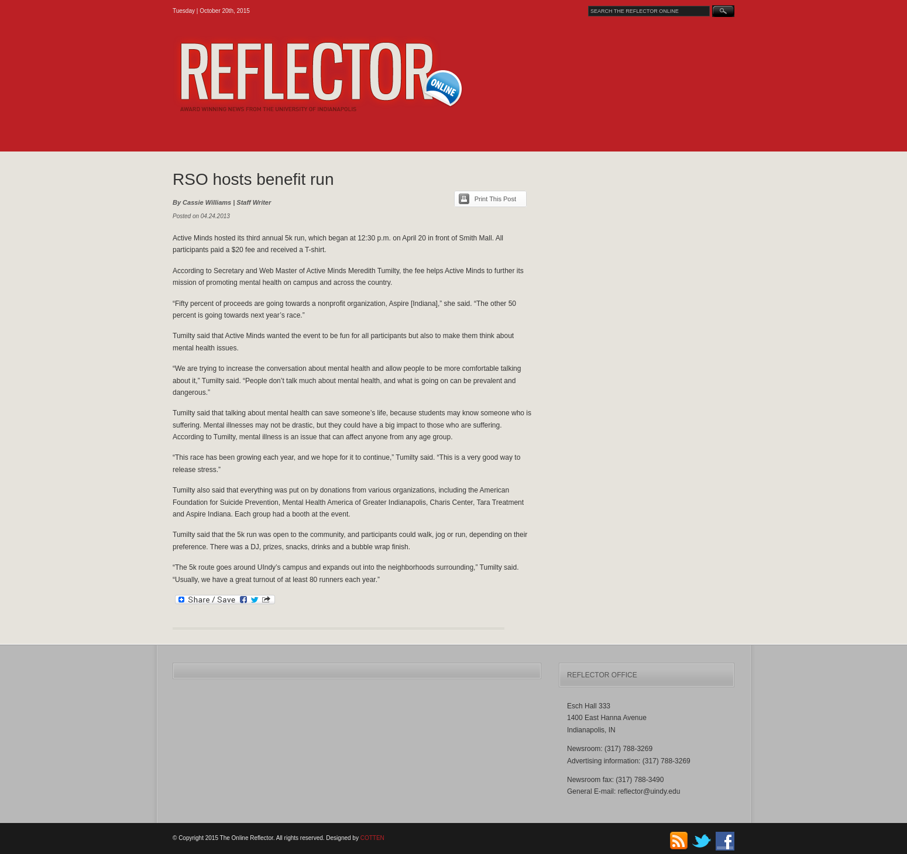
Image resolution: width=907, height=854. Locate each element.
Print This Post (495, 198)
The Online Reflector (348, 74)
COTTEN (372, 838)
